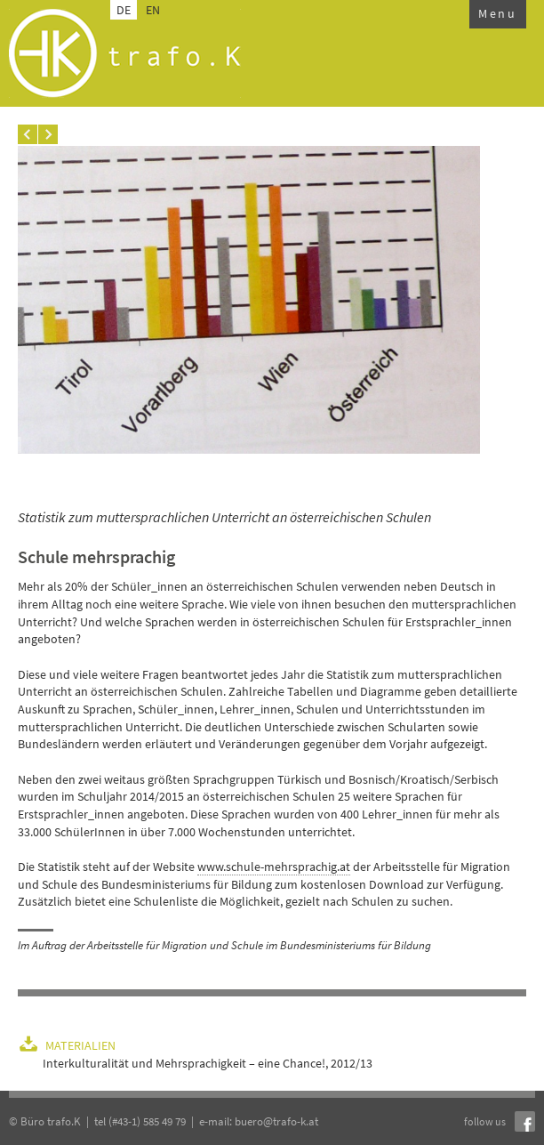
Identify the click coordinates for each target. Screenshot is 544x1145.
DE (123, 10)
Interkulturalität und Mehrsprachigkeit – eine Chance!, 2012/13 (207, 1063)
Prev (27, 134)
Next (48, 134)
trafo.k (125, 53)
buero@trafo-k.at (276, 1121)
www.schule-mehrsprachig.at (273, 867)
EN (153, 10)
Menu (497, 13)
